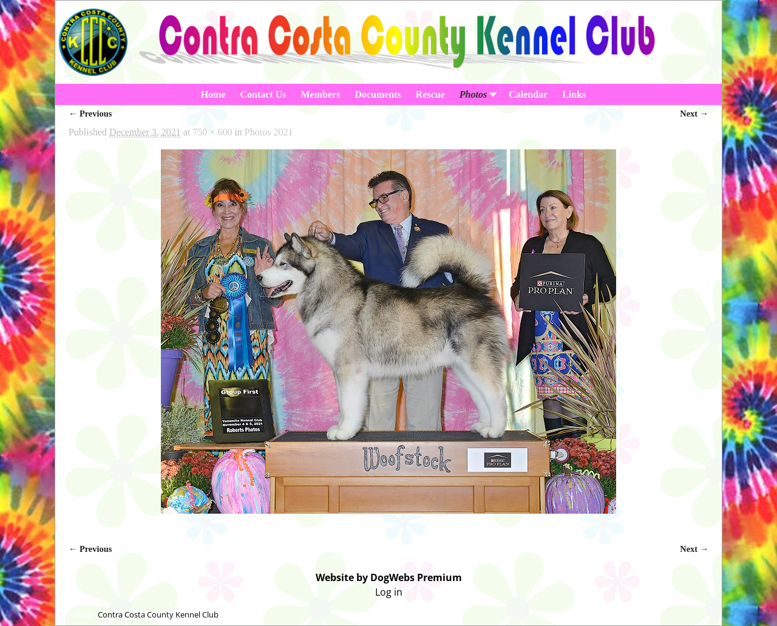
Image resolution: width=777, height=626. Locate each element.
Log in (388, 592)
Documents (378, 94)
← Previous (90, 113)
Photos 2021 (269, 132)
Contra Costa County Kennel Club (158, 614)
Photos (480, 94)
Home (213, 94)
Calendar (528, 94)
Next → (694, 113)
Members (321, 94)
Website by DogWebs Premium (389, 577)
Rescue (430, 94)
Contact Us (263, 94)
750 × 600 (212, 132)
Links (574, 94)
